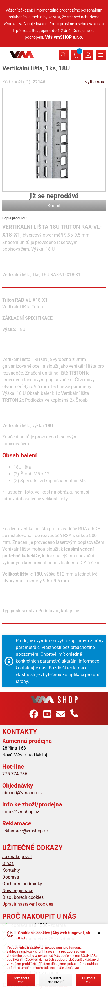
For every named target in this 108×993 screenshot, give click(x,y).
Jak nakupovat (17, 856)
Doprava (10, 877)
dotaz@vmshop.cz (20, 811)
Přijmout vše (88, 980)
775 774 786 (14, 773)
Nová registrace (17, 890)
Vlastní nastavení (55, 980)
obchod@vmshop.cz (22, 792)
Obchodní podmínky (22, 883)
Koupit (54, 205)
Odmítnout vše (21, 980)
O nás (8, 863)
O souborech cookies (23, 897)
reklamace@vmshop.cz (25, 831)
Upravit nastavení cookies (27, 904)
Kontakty (11, 870)
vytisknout (95, 82)
